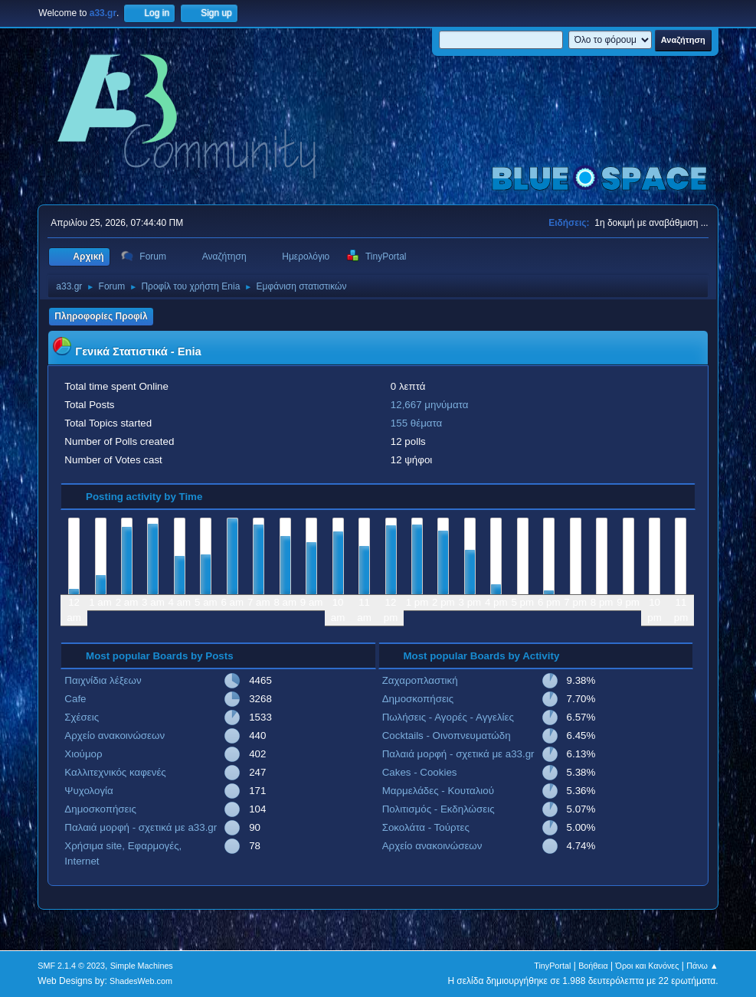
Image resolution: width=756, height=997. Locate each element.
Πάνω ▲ (702, 965)
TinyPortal (552, 965)
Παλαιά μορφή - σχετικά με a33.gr (140, 827)
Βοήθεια (593, 965)
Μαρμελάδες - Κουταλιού (438, 790)
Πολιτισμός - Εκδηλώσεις (438, 809)
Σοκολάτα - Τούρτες (426, 827)
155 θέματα (416, 423)
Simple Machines (141, 965)
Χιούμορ (83, 754)
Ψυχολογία (88, 790)
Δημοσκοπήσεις (100, 809)
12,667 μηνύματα (430, 404)
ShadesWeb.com (141, 981)
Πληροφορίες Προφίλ (100, 316)
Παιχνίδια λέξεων (102, 680)
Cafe (75, 698)
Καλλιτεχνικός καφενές (114, 772)
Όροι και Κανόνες (647, 965)
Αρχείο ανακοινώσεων (114, 735)
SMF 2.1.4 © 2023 (71, 965)
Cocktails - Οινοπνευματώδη (446, 735)
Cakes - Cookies (419, 772)
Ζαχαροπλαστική (420, 680)
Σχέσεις (81, 717)
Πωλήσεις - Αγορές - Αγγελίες (448, 717)
